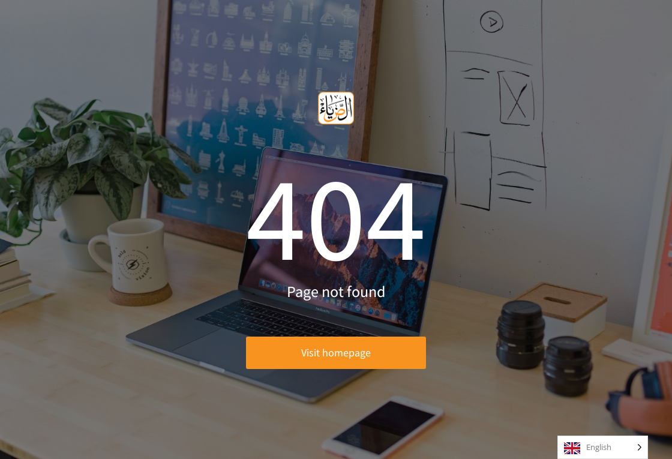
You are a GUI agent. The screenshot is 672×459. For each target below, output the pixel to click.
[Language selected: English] (602, 447)
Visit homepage (336, 352)
